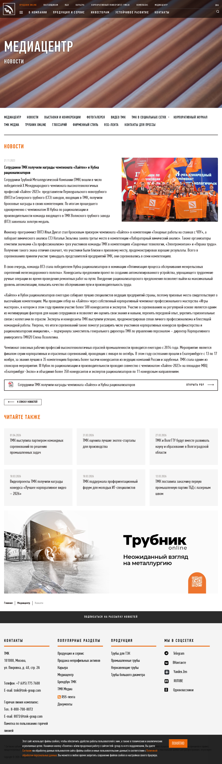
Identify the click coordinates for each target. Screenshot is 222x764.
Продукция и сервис (69, 12)
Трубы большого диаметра (128, 675)
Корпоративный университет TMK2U (110, 5)
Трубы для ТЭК (120, 654)
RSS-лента (111, 125)
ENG (217, 5)
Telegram (178, 654)
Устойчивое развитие (132, 12)
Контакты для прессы (140, 125)
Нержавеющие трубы (125, 668)
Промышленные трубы (125, 661)
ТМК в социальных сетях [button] (149, 117)
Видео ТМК (118, 117)
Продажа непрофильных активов (79, 661)
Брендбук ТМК (67, 682)
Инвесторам (100, 12)
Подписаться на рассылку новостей (111, 617)
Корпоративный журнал (191, 117)
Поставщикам (51, 5)
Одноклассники (183, 690)
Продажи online (28, 5)
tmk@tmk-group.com (27, 691)
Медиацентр (161, 5)
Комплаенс (142, 5)
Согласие (27, 750)
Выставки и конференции (62, 117)
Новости (32, 117)
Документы (65, 704)
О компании (38, 12)
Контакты (162, 12)
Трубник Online (35, 125)
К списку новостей (22, 402)
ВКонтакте (179, 663)
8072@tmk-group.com (28, 717)
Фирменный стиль (85, 125)
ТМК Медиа (11, 125)
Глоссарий (59, 125)
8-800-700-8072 (22, 710)
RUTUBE (178, 681)
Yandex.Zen (180, 672)
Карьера (80, 5)
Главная (8, 603)
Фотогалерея (96, 117)
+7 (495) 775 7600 (28, 684)
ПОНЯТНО (178, 744)
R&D (67, 5)
